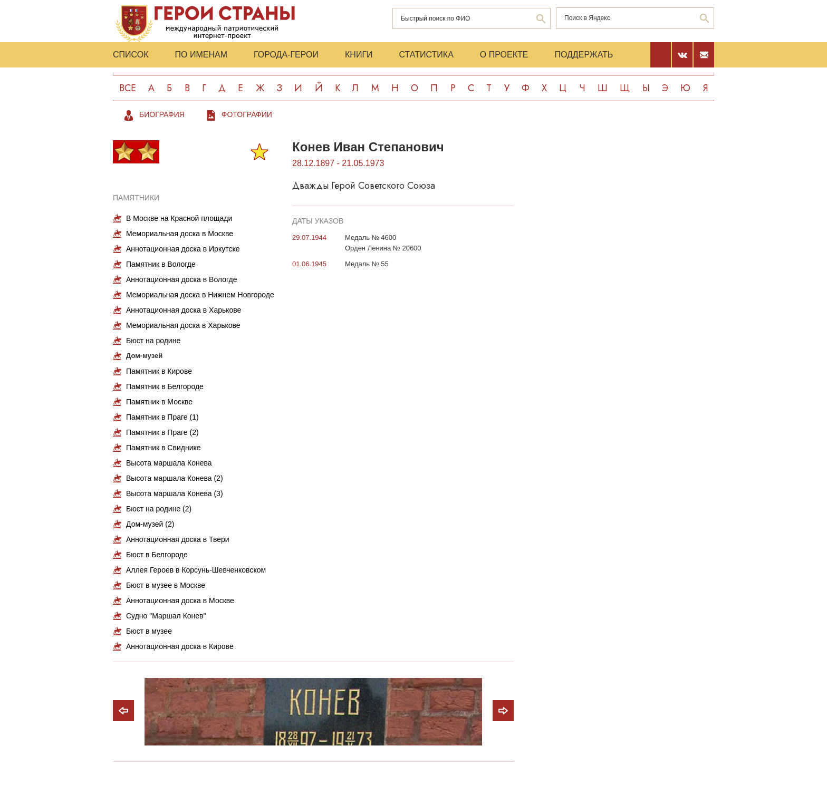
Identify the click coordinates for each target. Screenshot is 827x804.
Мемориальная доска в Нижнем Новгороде (200, 294)
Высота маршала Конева (169, 463)
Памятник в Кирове (159, 371)
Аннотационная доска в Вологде (181, 279)
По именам (201, 54)
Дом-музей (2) (150, 524)
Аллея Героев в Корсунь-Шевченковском (196, 570)
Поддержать (583, 54)
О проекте (504, 54)
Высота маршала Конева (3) (174, 493)
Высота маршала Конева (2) (174, 478)
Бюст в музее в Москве (165, 585)
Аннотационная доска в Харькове (183, 310)
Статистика (426, 54)
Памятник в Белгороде (165, 386)
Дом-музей (144, 356)
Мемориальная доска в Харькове (183, 325)
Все (127, 88)
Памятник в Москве (159, 402)
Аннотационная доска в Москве (180, 600)
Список (131, 54)
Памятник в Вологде (161, 264)
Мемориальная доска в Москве (179, 233)
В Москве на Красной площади (179, 218)
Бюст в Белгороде (157, 554)
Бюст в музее (149, 631)
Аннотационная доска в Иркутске (183, 249)
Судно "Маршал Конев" (166, 616)
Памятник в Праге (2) (162, 432)
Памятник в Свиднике (163, 447)
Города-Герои (286, 54)
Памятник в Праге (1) (162, 417)
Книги (359, 54)
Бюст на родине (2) (158, 509)
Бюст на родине (153, 340)
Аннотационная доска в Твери (177, 539)
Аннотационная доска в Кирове (180, 646)
